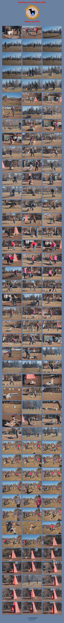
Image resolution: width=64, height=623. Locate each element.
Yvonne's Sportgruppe (33, 617)
